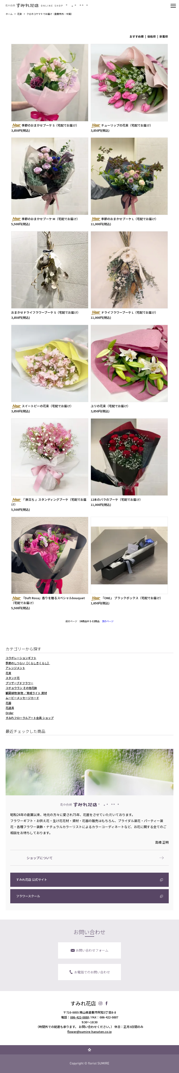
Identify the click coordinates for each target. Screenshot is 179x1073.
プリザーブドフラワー (19, 683)
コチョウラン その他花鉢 (21, 688)
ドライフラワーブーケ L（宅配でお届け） (124, 312)
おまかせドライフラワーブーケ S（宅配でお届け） (45, 312)
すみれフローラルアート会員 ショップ (30, 718)
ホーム (9, 14)
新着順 (163, 36)
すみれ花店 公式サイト (31, 879)
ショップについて (40, 857)
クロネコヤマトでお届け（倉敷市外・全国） (50, 14)
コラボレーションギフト (21, 658)
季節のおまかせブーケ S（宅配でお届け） (45, 125)
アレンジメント (15, 668)
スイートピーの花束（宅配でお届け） (42, 406)
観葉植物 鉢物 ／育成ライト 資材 (26, 693)
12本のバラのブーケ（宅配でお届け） (116, 499)
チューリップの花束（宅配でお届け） (122, 125)
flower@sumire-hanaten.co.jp (89, 1031)
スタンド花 (13, 678)
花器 (8, 703)
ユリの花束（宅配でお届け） (110, 406)
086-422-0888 (79, 1017)
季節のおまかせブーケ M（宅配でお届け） (45, 219)
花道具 (10, 708)
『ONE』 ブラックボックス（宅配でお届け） (127, 598)
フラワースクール (28, 896)
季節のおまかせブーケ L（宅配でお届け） (124, 219)
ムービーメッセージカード (22, 698)
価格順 (151, 36)
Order (10, 713)
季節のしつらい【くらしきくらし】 (28, 663)
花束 (19, 14)
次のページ (108, 621)
